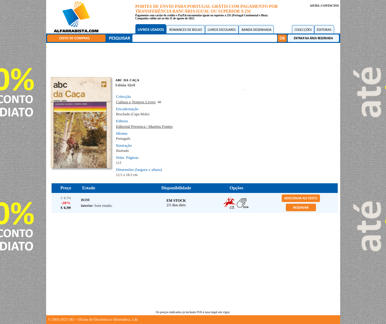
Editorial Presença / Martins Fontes (144, 126)
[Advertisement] (194, 58)
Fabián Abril (125, 85)
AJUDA (314, 5)
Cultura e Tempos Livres (136, 102)
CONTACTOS (330, 5)
